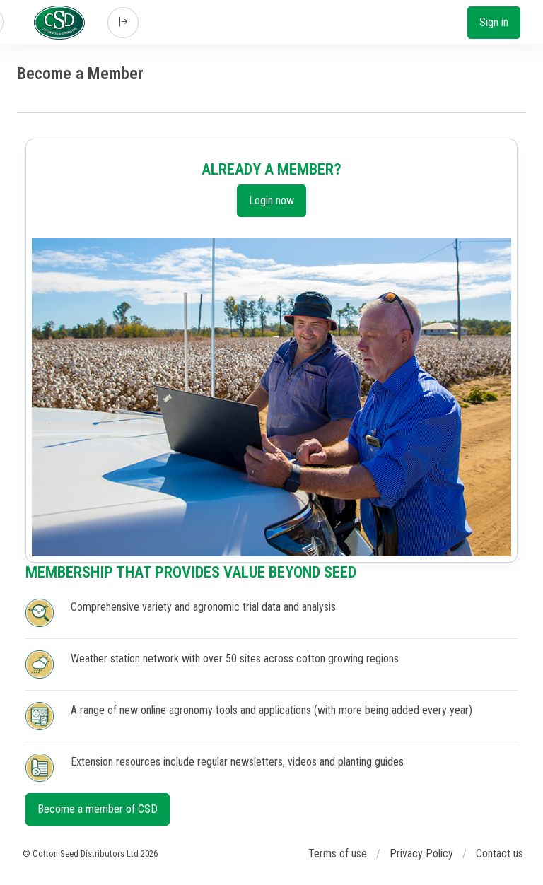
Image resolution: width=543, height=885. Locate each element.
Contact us (499, 853)
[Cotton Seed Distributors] (59, 23)
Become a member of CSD (97, 809)
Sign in (493, 22)
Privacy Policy (421, 853)
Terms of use (337, 853)
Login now (271, 200)
